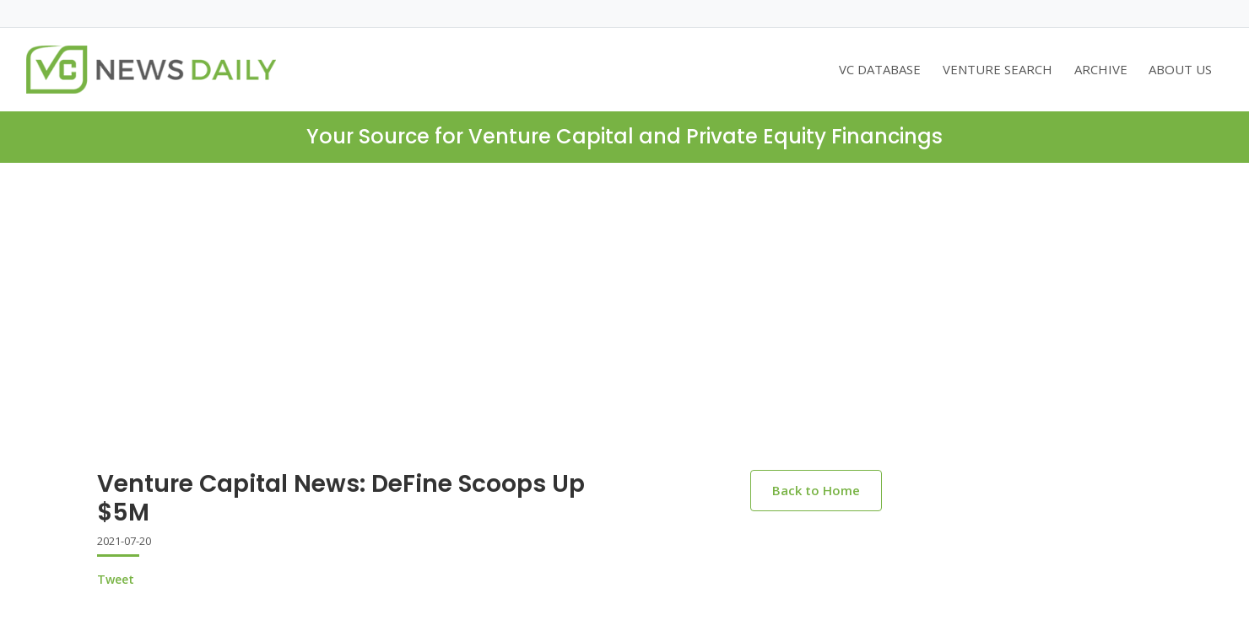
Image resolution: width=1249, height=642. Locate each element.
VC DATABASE (880, 69)
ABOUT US (1180, 69)
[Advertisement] (624, 330)
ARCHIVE (1100, 69)
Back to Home (816, 490)
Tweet (115, 579)
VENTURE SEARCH (997, 69)
